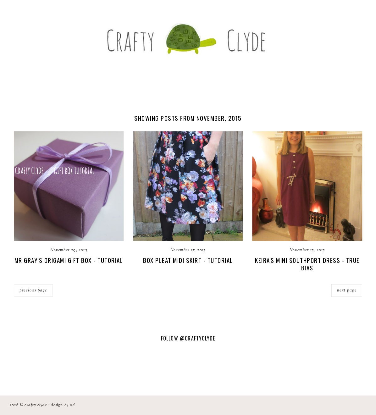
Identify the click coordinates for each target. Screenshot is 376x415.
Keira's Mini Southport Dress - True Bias (307, 264)
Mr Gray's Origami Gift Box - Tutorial (68, 260)
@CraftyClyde (197, 338)
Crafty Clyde (36, 405)
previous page (33, 290)
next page (347, 290)
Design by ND (63, 405)
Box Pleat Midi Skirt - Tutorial (188, 260)
